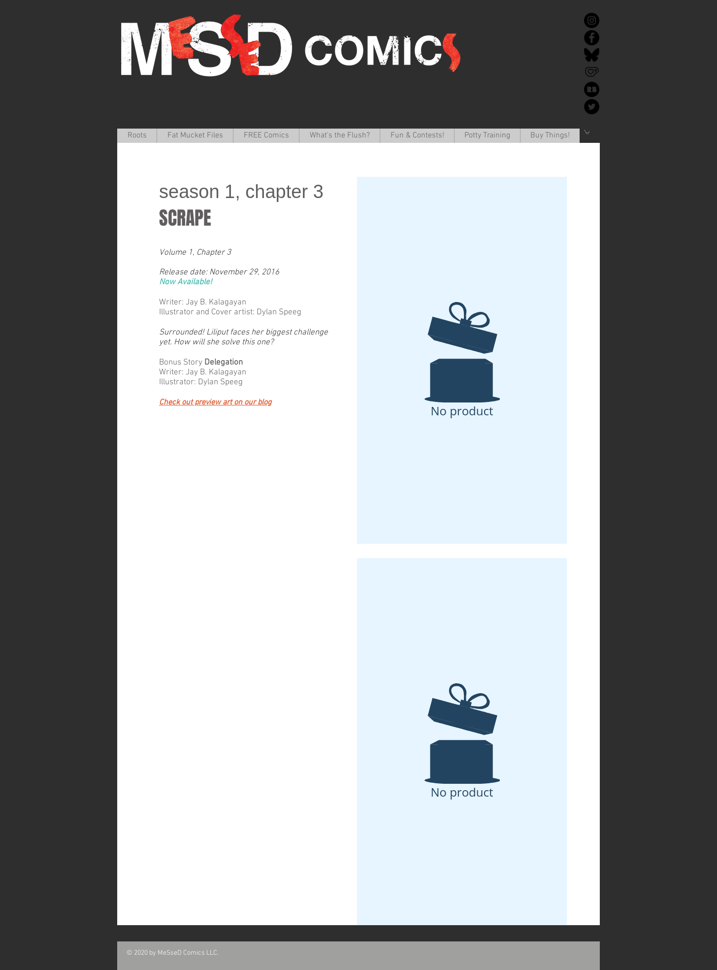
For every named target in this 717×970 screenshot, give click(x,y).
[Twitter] (591, 106)
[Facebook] (591, 37)
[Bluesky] (591, 55)
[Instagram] (591, 20)
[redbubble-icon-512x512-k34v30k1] (591, 89)
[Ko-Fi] (591, 72)
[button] (195, 136)
